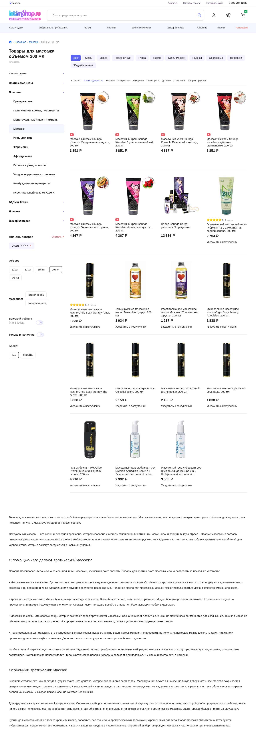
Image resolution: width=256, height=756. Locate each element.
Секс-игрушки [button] (16, 27)
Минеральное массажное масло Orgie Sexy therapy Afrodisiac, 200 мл (223, 312)
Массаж (33, 42)
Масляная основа (37, 303)
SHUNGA (28, 355)
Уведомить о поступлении (222, 242)
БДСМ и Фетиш (36, 202)
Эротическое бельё (36, 83)
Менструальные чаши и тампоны (35, 119)
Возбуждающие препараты (31, 183)
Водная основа (35, 294)
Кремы (157, 57)
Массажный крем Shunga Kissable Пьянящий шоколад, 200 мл (179, 142)
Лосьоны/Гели (123, 57)
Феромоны (20, 147)
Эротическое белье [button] (142, 27)
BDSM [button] (87, 27)
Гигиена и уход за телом (29, 165)
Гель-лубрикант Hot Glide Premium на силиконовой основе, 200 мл (86, 471)
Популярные (153, 80)
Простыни (236, 57)
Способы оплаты (191, 3)
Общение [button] (202, 27)
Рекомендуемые (93, 80)
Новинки (36, 211)
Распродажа (242, 27)
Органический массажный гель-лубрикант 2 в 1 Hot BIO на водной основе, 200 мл (227, 228)
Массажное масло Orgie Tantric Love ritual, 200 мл (226, 390)
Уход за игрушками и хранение (34, 174)
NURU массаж (176, 57)
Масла (103, 57)
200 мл (55, 269)
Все (14, 355)
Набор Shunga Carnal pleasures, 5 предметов (175, 225)
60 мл (28, 269)
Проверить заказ (214, 3)
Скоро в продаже (197, 80)
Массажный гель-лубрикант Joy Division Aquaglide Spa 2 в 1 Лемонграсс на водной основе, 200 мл (135, 471)
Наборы (197, 57)
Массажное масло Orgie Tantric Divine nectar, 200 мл (180, 390)
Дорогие (166, 80)
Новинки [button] (111, 27)
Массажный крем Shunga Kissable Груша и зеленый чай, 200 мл (134, 142)
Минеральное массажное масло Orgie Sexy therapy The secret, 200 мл (88, 392)
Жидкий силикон (83, 65)
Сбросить (58, 236)
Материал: (16, 298)
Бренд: (13, 346)
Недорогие (138, 80)
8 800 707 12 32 (238, 3)
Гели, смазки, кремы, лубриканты (36, 110)
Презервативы (23, 101)
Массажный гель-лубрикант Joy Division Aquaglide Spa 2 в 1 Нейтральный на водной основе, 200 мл (181, 471)
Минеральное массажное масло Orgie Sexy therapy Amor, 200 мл (90, 313)
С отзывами (180, 80)
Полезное (20, 42)
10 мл (15, 269)
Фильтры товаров (21, 236)
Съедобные (216, 57)
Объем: (14, 260)
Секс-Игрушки (36, 73)
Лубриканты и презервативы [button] (53, 27)
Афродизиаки (22, 156)
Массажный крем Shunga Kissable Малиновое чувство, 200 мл (133, 227)
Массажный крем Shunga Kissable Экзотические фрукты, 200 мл (89, 227)
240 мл (15, 278)
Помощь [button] (221, 27)
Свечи (88, 57)
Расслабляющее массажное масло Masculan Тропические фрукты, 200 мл (179, 312)
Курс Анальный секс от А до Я (34, 192)
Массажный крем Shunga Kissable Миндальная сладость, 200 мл (90, 142)
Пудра (142, 57)
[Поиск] (200, 15)
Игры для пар (22, 137)
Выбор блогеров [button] (176, 27)
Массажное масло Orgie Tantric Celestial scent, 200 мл (135, 390)
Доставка (172, 3)
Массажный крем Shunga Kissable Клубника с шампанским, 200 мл (223, 142)
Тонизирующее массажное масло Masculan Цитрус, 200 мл (133, 312)
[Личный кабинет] (214, 15)
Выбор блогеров (36, 221)
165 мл (41, 269)
